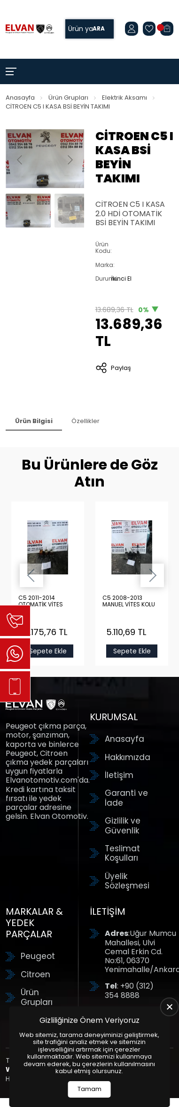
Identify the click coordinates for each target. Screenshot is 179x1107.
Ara (99, 29)
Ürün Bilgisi (34, 420)
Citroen (35, 974)
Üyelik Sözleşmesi (127, 881)
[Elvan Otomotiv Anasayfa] (30, 29)
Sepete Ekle (47, 651)
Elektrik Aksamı (124, 97)
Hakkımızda (127, 757)
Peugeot (38, 956)
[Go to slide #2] (77, 211)
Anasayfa (20, 97)
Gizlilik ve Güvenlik (122, 825)
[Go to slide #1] (28, 211)
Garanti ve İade (126, 798)
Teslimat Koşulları (122, 853)
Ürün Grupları (68, 97)
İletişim (119, 775)
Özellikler (85, 420)
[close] (169, 1006)
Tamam (89, 1088)
